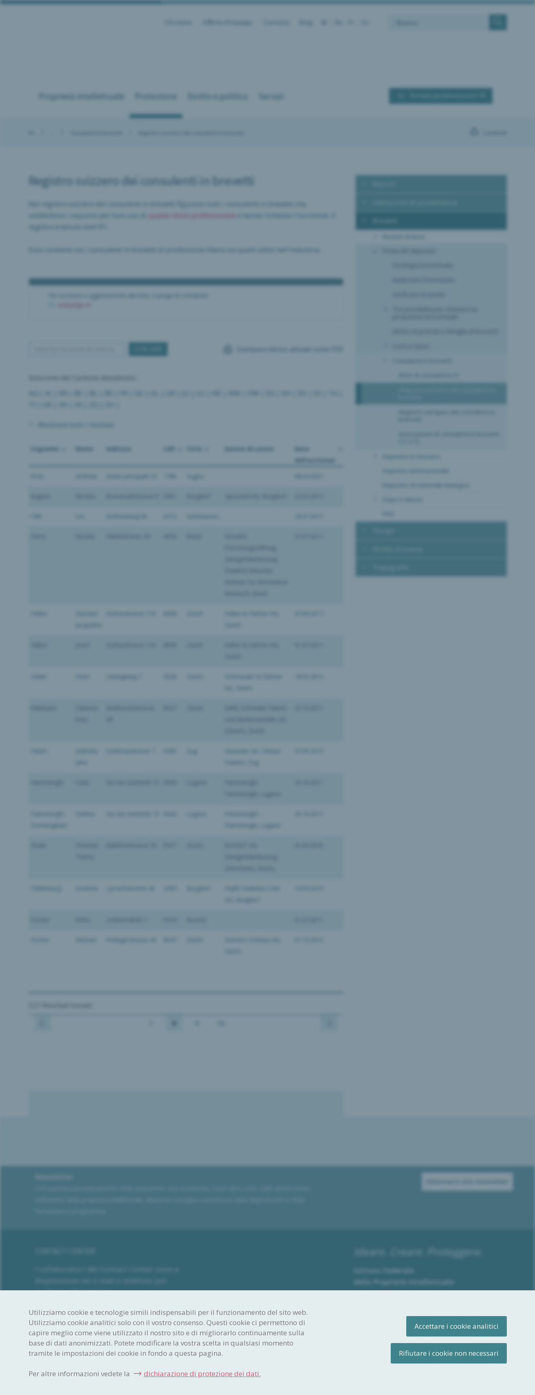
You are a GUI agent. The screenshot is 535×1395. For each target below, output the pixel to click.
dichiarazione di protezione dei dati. (202, 1373)
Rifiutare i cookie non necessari (449, 1353)
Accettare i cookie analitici (456, 1326)
